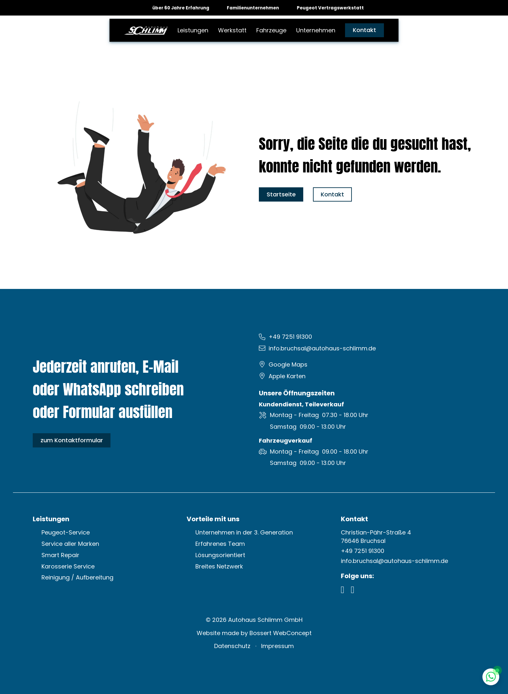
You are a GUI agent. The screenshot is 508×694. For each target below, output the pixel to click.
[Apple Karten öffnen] (285, 376)
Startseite (281, 194)
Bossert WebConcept (280, 633)
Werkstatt (232, 30)
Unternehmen (315, 30)
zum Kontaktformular (71, 440)
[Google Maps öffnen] (286, 364)
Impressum (277, 646)
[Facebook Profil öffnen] (342, 590)
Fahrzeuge (271, 30)
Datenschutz (232, 646)
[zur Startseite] (146, 30)
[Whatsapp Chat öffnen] (491, 677)
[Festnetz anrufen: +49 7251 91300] (288, 337)
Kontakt (364, 30)
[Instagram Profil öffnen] (352, 590)
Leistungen (193, 30)
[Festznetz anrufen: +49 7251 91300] (362, 551)
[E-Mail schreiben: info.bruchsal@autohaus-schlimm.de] (320, 348)
